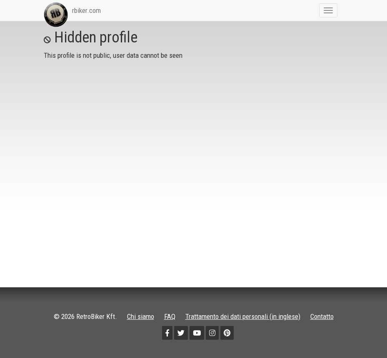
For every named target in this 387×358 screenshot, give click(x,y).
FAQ (169, 316)
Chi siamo (140, 316)
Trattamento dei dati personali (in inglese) (242, 316)
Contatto (322, 316)
